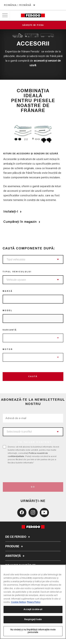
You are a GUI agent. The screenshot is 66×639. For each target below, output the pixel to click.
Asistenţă (15, 556)
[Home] (33, 15)
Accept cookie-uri (33, 609)
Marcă (8, 291)
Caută (33, 376)
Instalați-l (10, 211)
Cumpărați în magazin (20, 222)
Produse (14, 546)
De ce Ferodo (18, 536)
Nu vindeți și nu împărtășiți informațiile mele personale (33, 631)
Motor (8, 349)
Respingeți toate (33, 619)
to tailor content (35, 442)
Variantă (10, 330)
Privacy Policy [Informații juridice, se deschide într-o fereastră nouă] (33, 602)
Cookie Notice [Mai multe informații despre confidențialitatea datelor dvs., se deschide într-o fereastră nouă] (18, 602)
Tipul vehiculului (17, 272)
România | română (17, 5)
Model (7, 310)
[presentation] (32, 473)
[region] (33, 602)
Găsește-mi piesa (33, 25)
